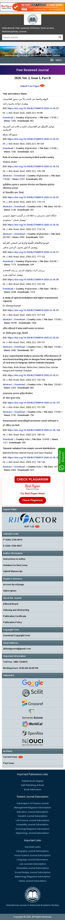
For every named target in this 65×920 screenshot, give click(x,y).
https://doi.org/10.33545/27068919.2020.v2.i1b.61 (33, 375)
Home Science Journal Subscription (32, 855)
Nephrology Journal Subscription (32, 833)
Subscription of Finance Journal (33, 803)
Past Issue (8, 763)
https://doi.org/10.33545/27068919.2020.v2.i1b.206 (34, 457)
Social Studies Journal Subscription (32, 872)
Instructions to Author (14, 559)
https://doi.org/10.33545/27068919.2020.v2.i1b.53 (33, 139)
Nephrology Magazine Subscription (32, 876)
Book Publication (32, 789)
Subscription (9, 590)
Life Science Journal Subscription (32, 820)
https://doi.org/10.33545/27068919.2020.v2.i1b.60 (33, 337)
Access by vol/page (13, 584)
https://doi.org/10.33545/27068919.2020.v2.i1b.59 (33, 310)
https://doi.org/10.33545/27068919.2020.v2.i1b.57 (33, 252)
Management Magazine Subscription (32, 807)
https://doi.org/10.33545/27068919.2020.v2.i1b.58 (33, 279)
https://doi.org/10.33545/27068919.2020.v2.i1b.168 (34, 430)
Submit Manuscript (12, 571)
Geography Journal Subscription (32, 851)
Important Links (32, 847)
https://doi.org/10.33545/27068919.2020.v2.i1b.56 (33, 224)
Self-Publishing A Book (32, 785)
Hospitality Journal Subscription (32, 824)
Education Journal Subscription (32, 812)
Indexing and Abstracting (16, 610)
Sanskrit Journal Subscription (32, 816)
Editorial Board (10, 604)
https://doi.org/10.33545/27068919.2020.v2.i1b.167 (34, 402)
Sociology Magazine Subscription (33, 829)
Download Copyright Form (16, 635)
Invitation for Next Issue (15, 565)
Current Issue (10, 757)
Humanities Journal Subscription (32, 868)
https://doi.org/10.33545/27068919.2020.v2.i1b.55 (33, 197)
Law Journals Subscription (32, 864)
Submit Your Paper (30, 86)
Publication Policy (12, 622)
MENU (56, 60)
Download (8, 117)
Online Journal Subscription (32, 881)
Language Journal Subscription (32, 859)
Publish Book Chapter (32, 781)
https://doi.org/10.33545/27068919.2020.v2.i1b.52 (33, 108)
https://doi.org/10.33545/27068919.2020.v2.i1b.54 (33, 166)
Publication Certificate (14, 616)
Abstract (7, 175)
